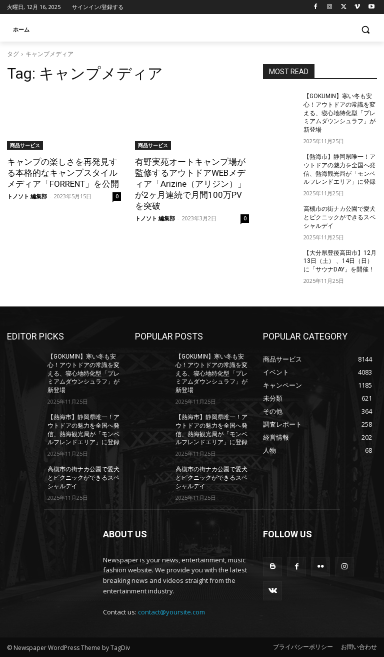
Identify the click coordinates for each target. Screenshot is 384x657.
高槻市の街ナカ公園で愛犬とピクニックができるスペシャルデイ (340, 217)
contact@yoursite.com (171, 611)
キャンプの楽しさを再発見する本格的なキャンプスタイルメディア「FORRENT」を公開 (63, 173)
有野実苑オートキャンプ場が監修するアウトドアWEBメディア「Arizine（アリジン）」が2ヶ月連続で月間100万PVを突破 (190, 184)
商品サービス (25, 145)
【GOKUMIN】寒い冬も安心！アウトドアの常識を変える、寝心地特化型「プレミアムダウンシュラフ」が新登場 (340, 113)
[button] (365, 30)
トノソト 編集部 (27, 196)
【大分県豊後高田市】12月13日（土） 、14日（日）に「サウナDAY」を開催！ (340, 261)
